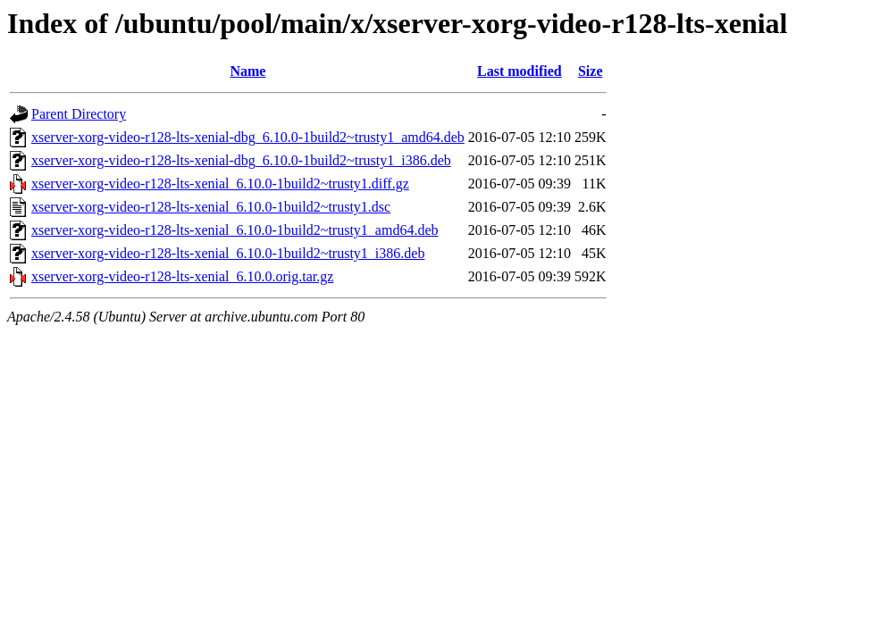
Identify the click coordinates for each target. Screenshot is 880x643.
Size (590, 71)
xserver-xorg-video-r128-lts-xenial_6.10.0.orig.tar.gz (182, 276)
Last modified (519, 71)
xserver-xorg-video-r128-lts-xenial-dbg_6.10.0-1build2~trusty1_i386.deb (241, 160)
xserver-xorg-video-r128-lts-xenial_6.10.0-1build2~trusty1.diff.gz (220, 183)
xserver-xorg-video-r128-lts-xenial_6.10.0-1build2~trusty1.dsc (210, 206)
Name (247, 71)
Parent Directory (78, 113)
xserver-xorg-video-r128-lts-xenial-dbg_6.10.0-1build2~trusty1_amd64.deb (248, 137)
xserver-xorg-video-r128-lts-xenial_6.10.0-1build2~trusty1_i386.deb (227, 253)
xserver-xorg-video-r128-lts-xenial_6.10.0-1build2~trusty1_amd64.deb (235, 230)
